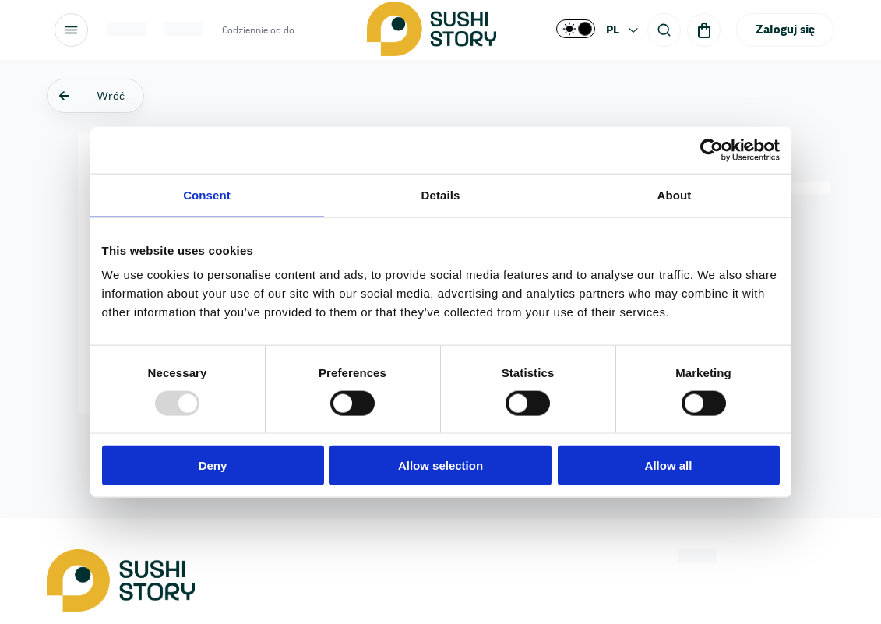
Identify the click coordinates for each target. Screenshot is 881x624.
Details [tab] (440, 194)
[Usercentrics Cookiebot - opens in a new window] (711, 149)
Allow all (668, 465)
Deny (213, 465)
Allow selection (440, 465)
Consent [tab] (207, 194)
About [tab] (674, 194)
